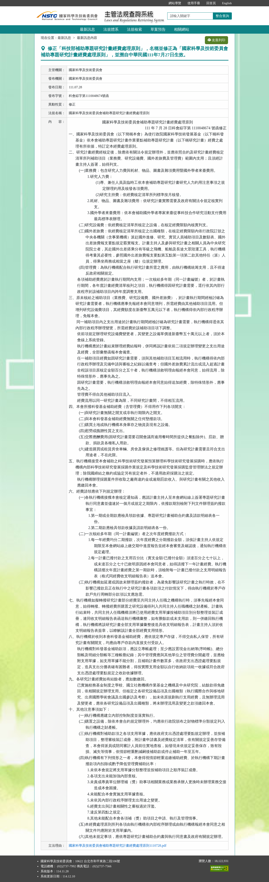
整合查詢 (222, 16)
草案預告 (158, 29)
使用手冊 (193, 3)
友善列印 (216, 40)
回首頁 (211, 3)
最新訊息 (87, 29)
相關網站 (181, 29)
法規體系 (111, 29)
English (227, 3)
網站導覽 (175, 3)
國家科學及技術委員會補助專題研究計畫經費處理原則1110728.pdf (117, 845)
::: (161, 3)
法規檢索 (134, 29)
